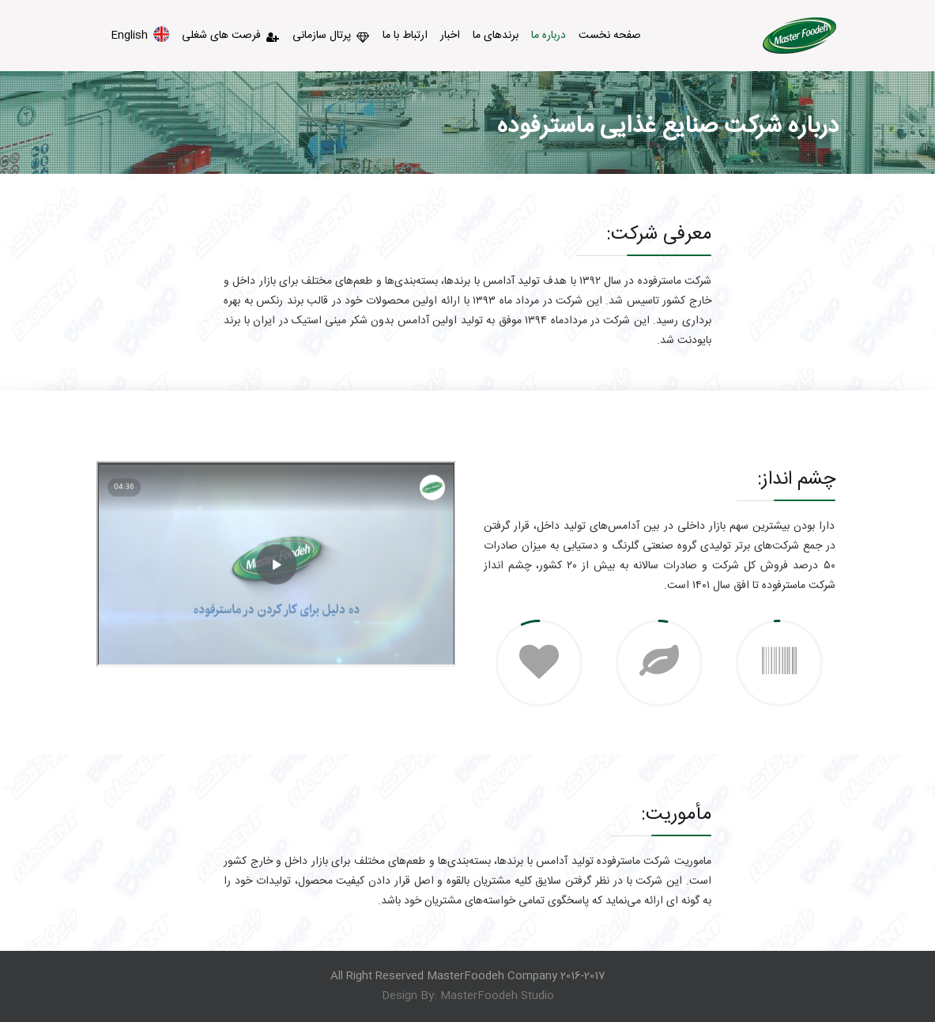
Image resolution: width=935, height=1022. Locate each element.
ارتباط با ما (405, 35)
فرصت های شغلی (231, 35)
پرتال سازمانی (331, 35)
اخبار (450, 35)
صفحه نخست (610, 35)
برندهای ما (495, 35)
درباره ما (548, 35)
